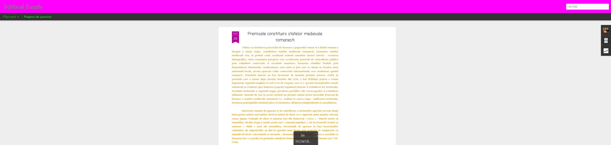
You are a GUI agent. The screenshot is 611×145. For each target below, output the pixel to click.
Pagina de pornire (37, 16)
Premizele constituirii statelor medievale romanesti (285, 37)
